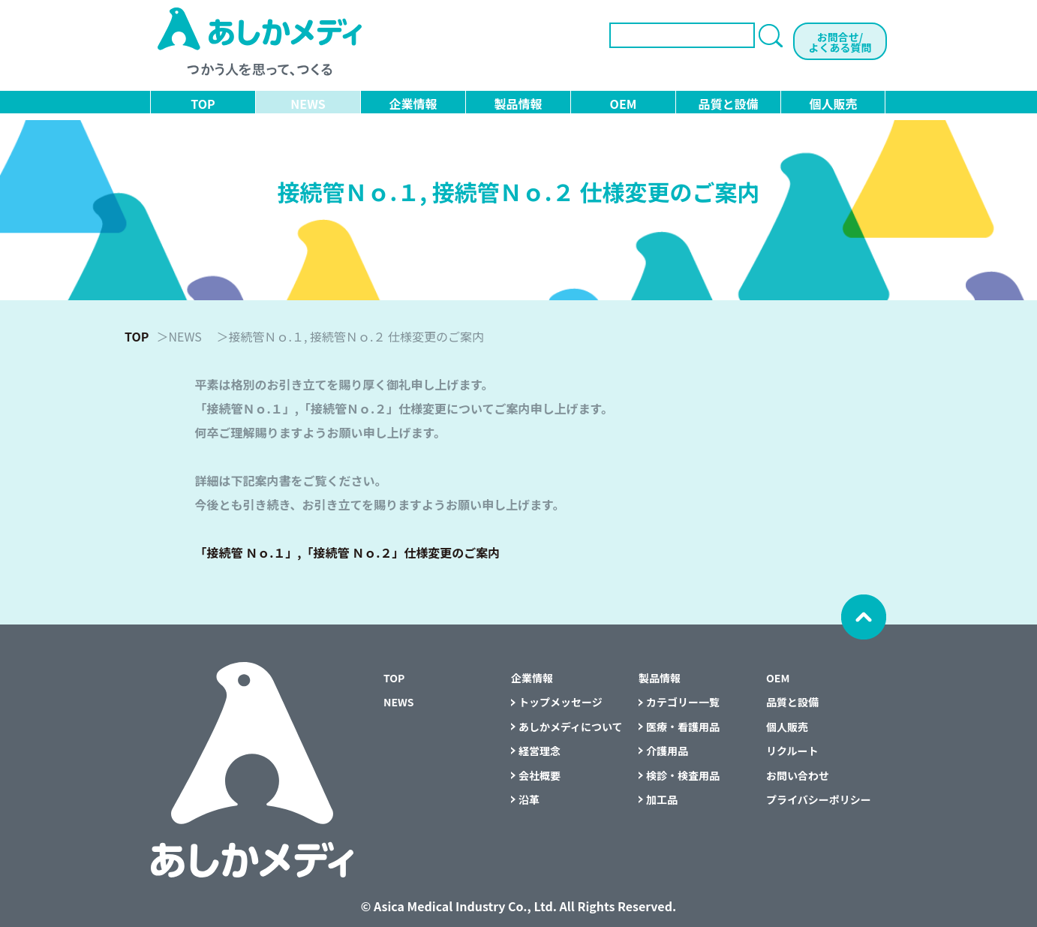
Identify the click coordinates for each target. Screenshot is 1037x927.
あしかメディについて (570, 726)
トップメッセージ (560, 701)
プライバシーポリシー (818, 799)
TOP (203, 104)
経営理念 (539, 750)
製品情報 (518, 104)
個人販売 (833, 104)
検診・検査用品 (683, 775)
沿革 (529, 799)
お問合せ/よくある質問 (840, 42)
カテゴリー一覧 (683, 701)
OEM (623, 104)
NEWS (307, 104)
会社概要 (539, 775)
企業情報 (413, 104)
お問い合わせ (797, 775)
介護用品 (667, 750)
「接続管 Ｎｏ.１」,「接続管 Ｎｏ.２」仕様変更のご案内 (347, 552)
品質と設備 (728, 104)
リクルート (792, 750)
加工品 (662, 799)
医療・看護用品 (683, 726)
